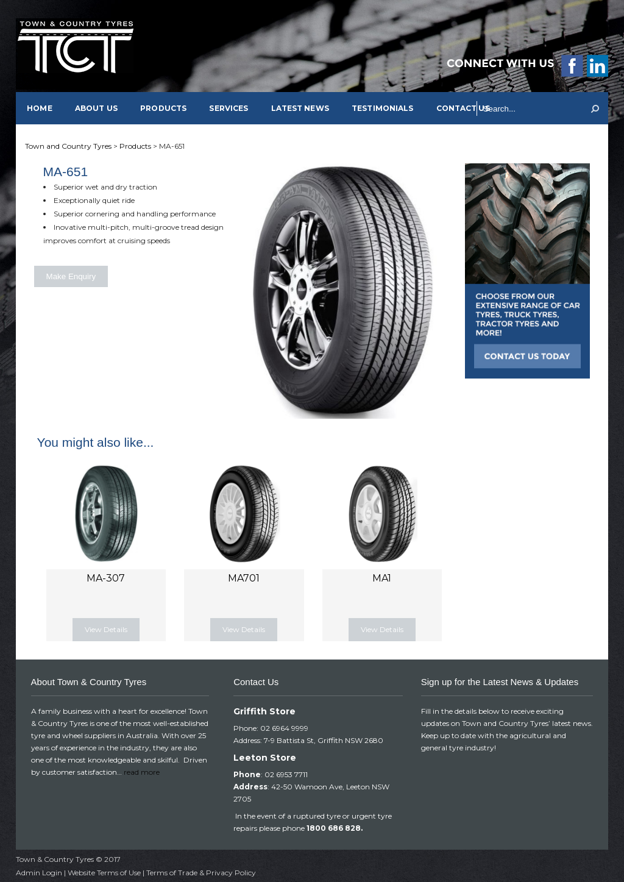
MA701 (244, 578)
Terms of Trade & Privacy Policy (201, 872)
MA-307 (106, 578)
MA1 (381, 578)
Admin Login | (42, 872)
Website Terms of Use (104, 872)
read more (142, 772)
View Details (106, 629)
